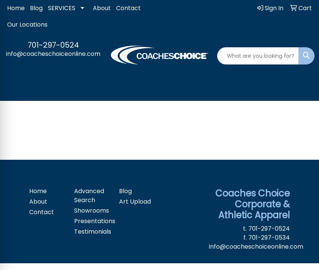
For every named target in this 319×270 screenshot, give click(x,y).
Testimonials (92, 231)
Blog (36, 8)
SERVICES (61, 8)
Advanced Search (89, 195)
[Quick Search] (258, 55)
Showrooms (91, 210)
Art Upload (135, 201)
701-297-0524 (53, 45)
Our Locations (27, 24)
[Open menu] (304, 90)
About (102, 8)
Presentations (92, 221)
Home (16, 8)
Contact (128, 8)
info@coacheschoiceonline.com (53, 54)
